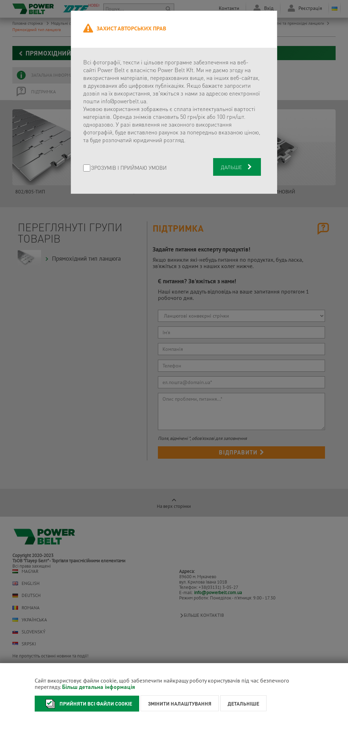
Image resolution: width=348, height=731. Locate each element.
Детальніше (243, 703)
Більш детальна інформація (98, 686)
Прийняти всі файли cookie (87, 704)
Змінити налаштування (179, 703)
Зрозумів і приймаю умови (129, 168)
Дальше (237, 167)
